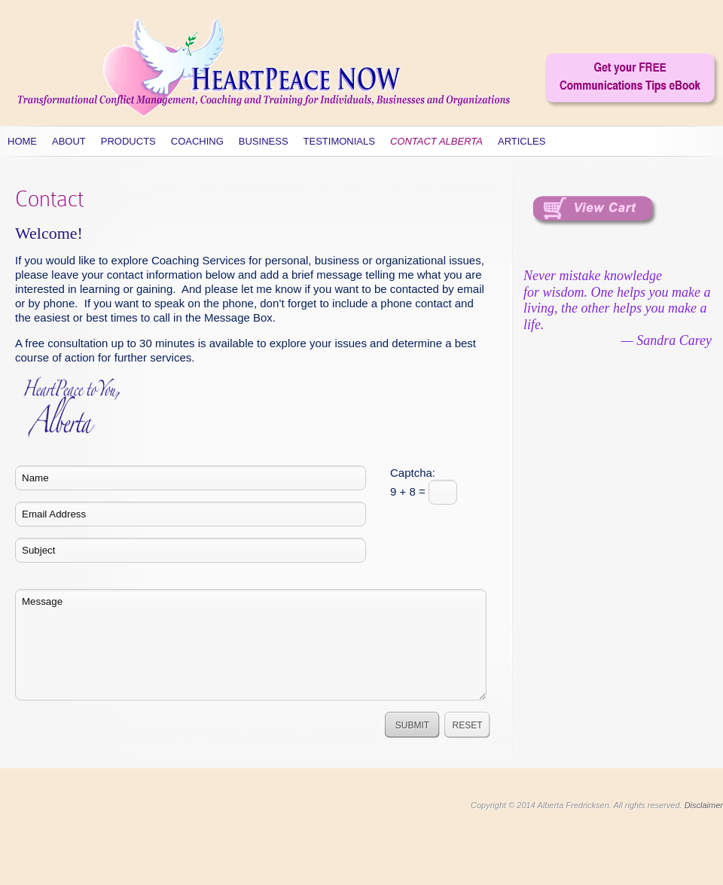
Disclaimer (704, 805)
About (69, 141)
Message (251, 644)
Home (22, 141)
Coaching (197, 141)
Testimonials (339, 141)
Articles (521, 141)
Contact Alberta (436, 141)
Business (263, 141)
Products (128, 141)
